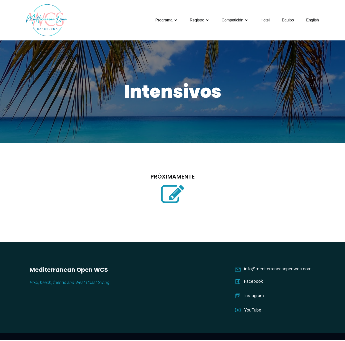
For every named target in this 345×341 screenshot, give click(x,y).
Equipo (288, 21)
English (312, 21)
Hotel (264, 21)
